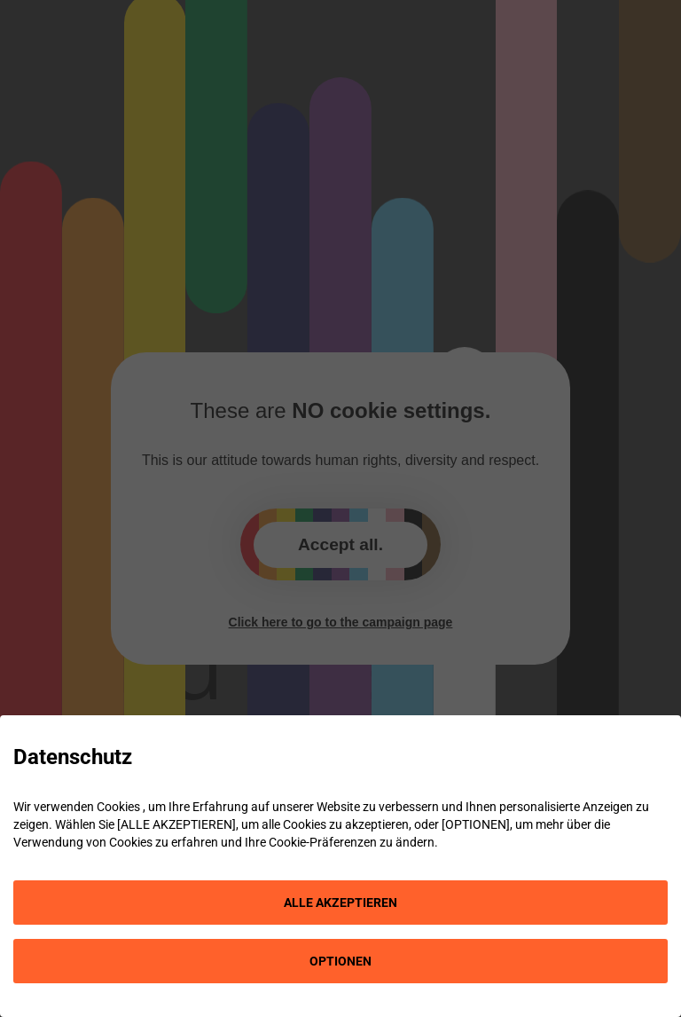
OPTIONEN (340, 961)
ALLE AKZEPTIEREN (340, 902)
